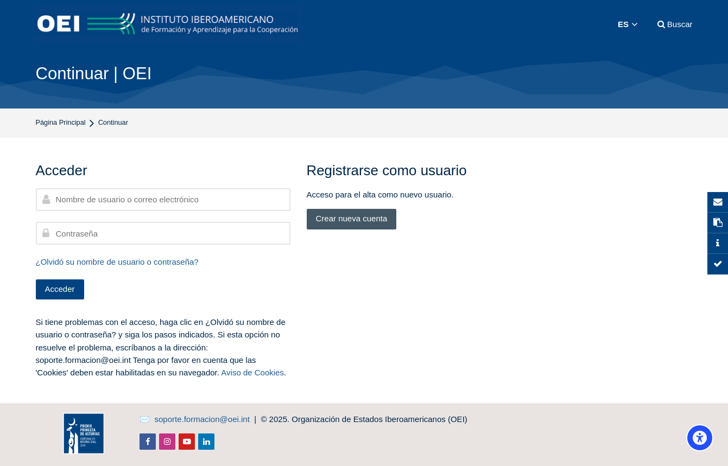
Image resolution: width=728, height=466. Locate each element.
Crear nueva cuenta (352, 218)
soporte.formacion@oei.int (202, 419)
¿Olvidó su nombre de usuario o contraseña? (117, 261)
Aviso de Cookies (252, 372)
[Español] (628, 24)
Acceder (60, 288)
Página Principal (61, 122)
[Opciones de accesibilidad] (699, 437)
